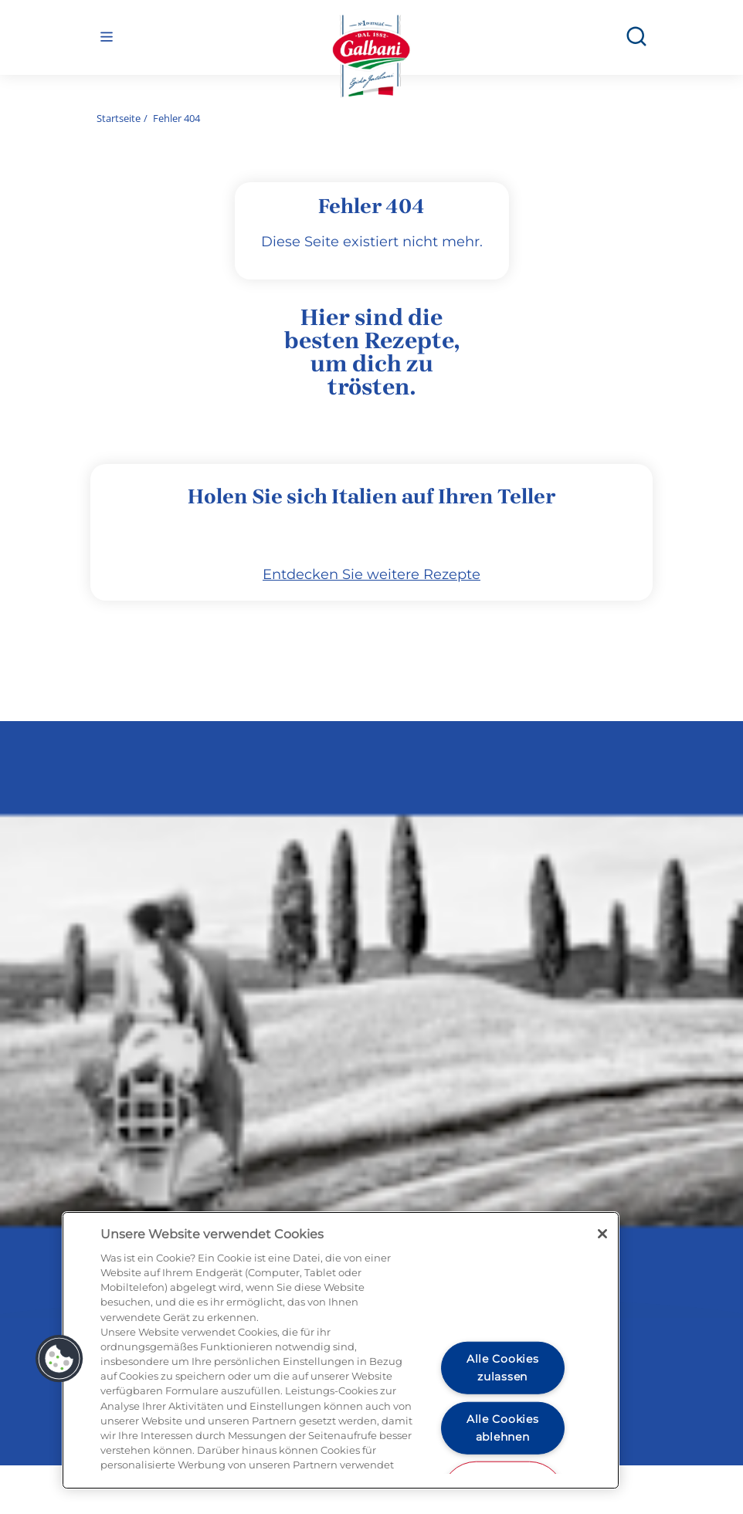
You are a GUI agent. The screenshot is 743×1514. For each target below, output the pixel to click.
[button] (59, 1359)
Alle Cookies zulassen (502, 1368)
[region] (340, 1350)
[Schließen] (602, 1234)
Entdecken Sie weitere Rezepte (371, 624)
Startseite (119, 118)
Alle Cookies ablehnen (502, 1427)
